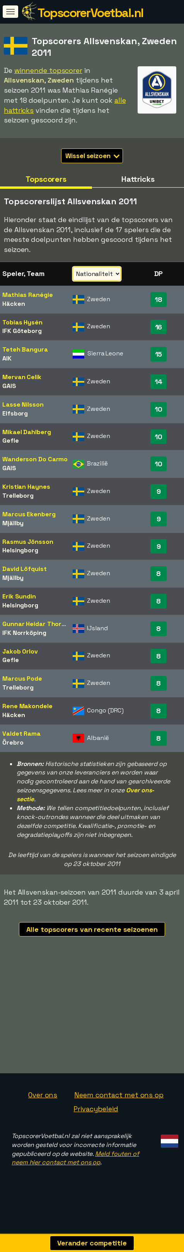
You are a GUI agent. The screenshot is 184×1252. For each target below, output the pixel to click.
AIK (7, 358)
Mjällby (13, 523)
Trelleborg (18, 495)
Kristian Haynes (26, 487)
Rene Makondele (27, 706)
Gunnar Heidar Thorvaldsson (45, 624)
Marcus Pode (22, 678)
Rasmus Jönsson (27, 542)
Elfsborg (15, 413)
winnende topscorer (48, 70)
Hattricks (138, 179)
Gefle (10, 440)
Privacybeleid (95, 1108)
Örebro (12, 742)
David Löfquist (24, 569)
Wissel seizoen (92, 156)
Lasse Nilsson (23, 404)
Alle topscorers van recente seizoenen (91, 929)
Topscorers (46, 179)
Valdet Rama (21, 733)
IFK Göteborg (22, 331)
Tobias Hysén (22, 322)
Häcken (13, 304)
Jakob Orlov (20, 651)
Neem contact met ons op (119, 1094)
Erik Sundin (19, 596)
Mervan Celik (21, 377)
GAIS (9, 386)
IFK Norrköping (24, 633)
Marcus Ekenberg (29, 514)
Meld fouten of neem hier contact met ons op (75, 1158)
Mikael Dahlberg (26, 432)
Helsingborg (20, 550)
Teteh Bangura (25, 349)
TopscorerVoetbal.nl (90, 13)
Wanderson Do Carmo (35, 459)
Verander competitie (92, 1242)
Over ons (42, 1094)
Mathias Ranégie (27, 295)
